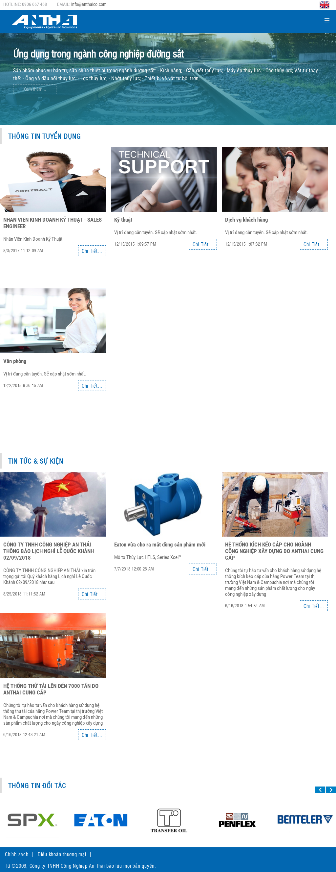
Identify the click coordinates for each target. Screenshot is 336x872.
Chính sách (17, 854)
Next (312, 109)
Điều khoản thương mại (62, 854)
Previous (297, 109)
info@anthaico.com (89, 4)
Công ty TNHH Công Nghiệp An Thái (67, 865)
